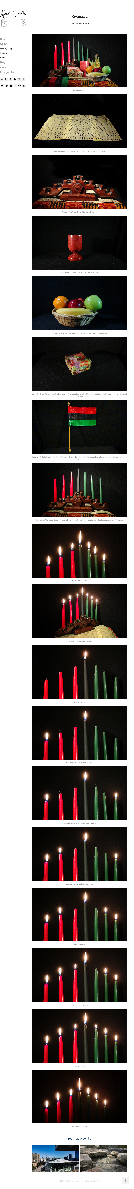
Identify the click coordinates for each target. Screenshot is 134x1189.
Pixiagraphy (7, 72)
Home (3, 39)
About (3, 44)
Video (3, 57)
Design (3, 53)
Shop (3, 67)
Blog (2, 62)
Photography (6, 48)
